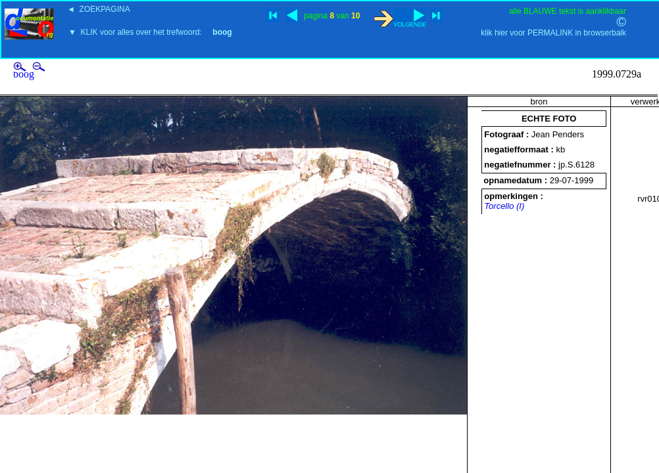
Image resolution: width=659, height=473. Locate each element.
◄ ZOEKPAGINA (98, 9)
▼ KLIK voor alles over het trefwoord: (150, 32)
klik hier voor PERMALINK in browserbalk (553, 32)
